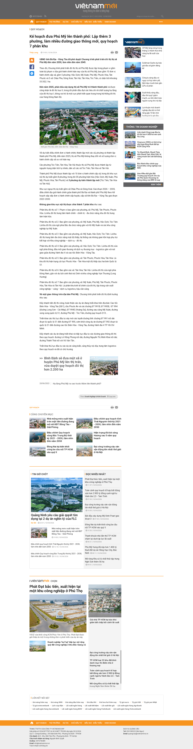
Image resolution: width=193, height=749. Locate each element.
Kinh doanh (110, 22)
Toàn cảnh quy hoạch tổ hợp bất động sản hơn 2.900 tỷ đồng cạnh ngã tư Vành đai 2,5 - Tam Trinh (102, 493)
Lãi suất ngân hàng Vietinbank (97, 709)
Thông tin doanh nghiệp (141, 126)
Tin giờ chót (40, 474)
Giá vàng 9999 (56, 702)
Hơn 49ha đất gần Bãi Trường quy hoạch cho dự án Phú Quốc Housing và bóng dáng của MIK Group (148, 176)
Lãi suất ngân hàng (74, 706)
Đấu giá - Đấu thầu (93, 22)
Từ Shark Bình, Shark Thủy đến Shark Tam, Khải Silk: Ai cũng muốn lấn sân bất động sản (149, 155)
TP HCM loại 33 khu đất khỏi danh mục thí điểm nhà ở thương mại (103, 663)
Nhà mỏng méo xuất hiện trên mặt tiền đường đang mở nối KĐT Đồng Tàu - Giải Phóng (60, 422)
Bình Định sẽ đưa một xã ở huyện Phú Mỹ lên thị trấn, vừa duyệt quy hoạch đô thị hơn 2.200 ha (63, 363)
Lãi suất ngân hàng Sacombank (46, 709)
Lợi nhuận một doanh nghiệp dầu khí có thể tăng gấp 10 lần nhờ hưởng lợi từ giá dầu (151, 111)
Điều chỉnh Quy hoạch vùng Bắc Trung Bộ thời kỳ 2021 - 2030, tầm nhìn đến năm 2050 (60, 436)
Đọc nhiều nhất (96, 474)
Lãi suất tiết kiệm (92, 706)
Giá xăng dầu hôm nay (74, 702)
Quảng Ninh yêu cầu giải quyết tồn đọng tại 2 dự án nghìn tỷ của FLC (54, 517)
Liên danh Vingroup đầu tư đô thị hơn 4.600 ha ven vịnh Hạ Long (149, 134)
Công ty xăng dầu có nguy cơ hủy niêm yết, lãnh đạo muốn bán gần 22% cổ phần (152, 82)
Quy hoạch (41, 22)
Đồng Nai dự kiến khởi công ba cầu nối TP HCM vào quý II (60, 449)
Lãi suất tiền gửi (108, 706)
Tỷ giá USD (136, 702)
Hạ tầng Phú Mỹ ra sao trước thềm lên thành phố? (77, 383)
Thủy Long (33, 52)
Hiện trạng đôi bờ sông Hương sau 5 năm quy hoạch (106, 435)
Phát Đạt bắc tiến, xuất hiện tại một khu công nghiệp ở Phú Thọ (56, 588)
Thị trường (54, 22)
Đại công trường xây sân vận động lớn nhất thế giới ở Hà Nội (107, 449)
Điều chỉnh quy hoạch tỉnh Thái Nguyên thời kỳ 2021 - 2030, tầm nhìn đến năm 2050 (107, 422)
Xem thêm (156, 184)
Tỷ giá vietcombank (41, 706)
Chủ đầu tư (76, 22)
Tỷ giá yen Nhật (150, 702)
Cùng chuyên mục (42, 414)
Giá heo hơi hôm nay (107, 702)
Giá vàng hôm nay (40, 702)
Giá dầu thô (91, 702)
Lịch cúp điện (57, 706)
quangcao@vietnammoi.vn (138, 734)
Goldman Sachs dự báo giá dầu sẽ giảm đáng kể (152, 65)
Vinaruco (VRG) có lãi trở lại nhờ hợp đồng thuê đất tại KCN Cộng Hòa (149, 144)
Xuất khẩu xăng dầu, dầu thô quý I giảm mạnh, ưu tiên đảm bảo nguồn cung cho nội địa (152, 97)
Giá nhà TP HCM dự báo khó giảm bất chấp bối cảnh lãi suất (104, 621)
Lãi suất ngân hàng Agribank (130, 706)
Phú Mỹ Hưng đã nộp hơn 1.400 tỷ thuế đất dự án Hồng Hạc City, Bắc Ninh (101, 550)
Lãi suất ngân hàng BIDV (72, 709)
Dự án (65, 22)
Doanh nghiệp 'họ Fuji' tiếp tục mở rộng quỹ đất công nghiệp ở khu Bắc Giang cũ (67, 643)
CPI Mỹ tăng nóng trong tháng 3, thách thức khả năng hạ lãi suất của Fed (152, 52)
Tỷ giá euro (124, 702)
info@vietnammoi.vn (42, 743)
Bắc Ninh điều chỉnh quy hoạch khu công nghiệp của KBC (149, 166)
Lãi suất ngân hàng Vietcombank (127, 709)
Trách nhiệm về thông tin (38, 746)
